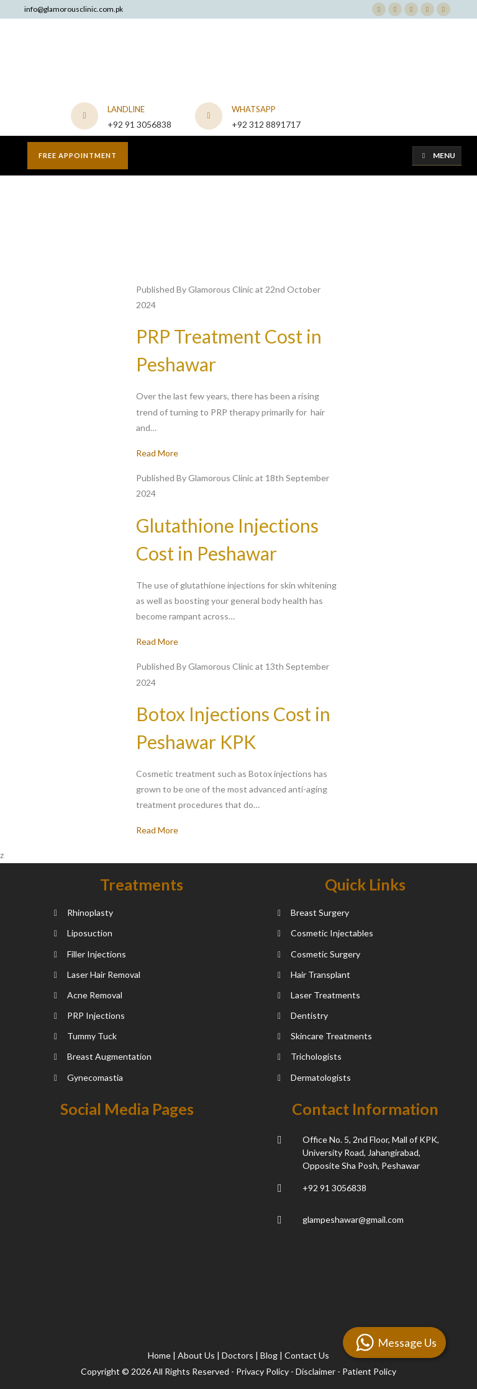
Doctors (238, 1355)
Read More (157, 453)
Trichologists (310, 1056)
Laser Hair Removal (97, 974)
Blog (269, 1355)
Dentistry (303, 1015)
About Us (197, 1355)
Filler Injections (90, 954)
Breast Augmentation (103, 1056)
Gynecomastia (88, 1077)
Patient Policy (369, 1371)
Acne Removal (88, 995)
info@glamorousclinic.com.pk (73, 9)
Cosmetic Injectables (325, 933)
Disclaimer (315, 1371)
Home (160, 1355)
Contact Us (306, 1355)
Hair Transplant (314, 974)
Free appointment (78, 155)
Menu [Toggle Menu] (437, 155)
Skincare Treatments (325, 1036)
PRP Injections (89, 1015)
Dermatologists (314, 1077)
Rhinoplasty (83, 912)
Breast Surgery (313, 912)
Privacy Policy (262, 1371)
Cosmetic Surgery (319, 954)
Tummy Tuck (85, 1036)
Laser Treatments (319, 995)
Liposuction (83, 933)
